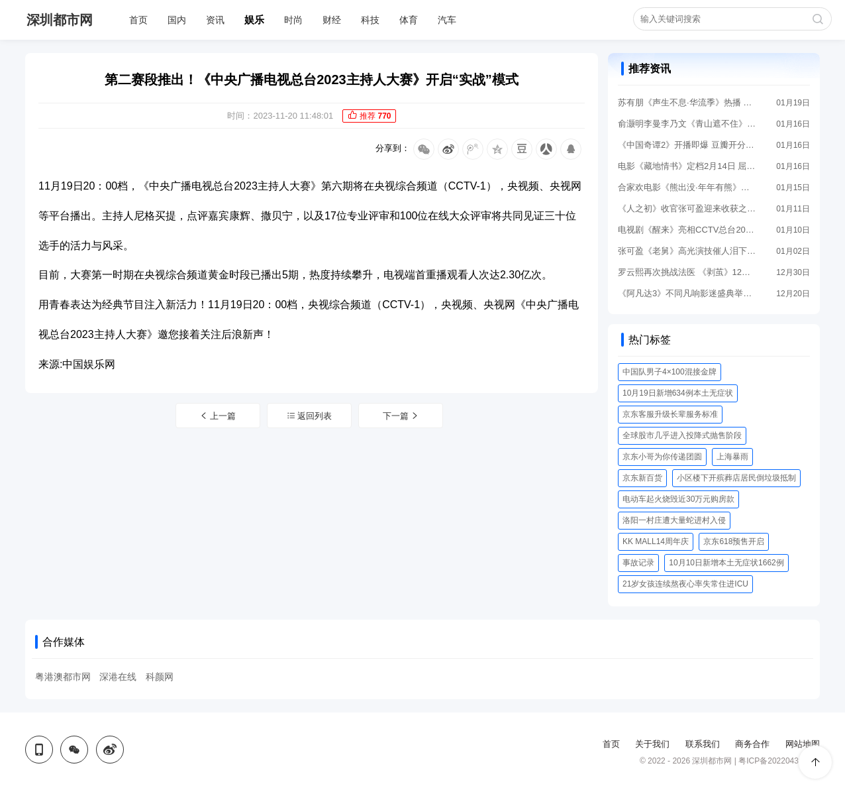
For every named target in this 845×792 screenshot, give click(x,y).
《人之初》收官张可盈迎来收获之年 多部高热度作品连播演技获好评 (687, 208)
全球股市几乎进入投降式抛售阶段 (682, 435)
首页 (138, 20)
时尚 (293, 20)
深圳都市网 (59, 20)
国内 (177, 20)
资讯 (215, 20)
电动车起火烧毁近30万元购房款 (678, 499)
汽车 (447, 20)
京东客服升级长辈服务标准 (670, 414)
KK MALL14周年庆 (655, 541)
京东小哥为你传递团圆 (662, 456)
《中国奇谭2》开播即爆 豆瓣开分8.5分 (687, 145)
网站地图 (802, 744)
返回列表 (309, 416)
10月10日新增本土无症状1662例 (726, 562)
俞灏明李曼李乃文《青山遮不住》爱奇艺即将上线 (687, 124)
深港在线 (117, 676)
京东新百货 (642, 477)
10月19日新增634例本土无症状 (677, 393)
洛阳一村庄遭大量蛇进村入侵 (674, 520)
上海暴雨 (732, 456)
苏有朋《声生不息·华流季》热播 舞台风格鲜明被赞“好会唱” (687, 102)
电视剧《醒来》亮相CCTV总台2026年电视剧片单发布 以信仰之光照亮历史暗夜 (687, 230)
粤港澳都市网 (63, 676)
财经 (332, 20)
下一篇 (401, 416)
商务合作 (752, 744)
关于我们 (652, 744)
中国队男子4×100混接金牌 (669, 371)
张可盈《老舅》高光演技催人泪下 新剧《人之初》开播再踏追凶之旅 (687, 251)
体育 (408, 20)
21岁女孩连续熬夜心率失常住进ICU (685, 584)
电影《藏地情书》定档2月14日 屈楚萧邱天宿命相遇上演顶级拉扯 (687, 166)
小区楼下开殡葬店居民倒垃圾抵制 (736, 477)
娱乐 (254, 19)
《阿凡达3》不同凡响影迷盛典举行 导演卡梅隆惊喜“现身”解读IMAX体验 (687, 293)
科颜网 (160, 676)
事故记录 (638, 562)
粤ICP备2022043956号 (779, 760)
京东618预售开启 (733, 541)
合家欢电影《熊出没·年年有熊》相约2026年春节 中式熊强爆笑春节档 (687, 187)
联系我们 (702, 744)
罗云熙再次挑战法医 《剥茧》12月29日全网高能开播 (687, 272)
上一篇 (217, 416)
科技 (370, 20)
